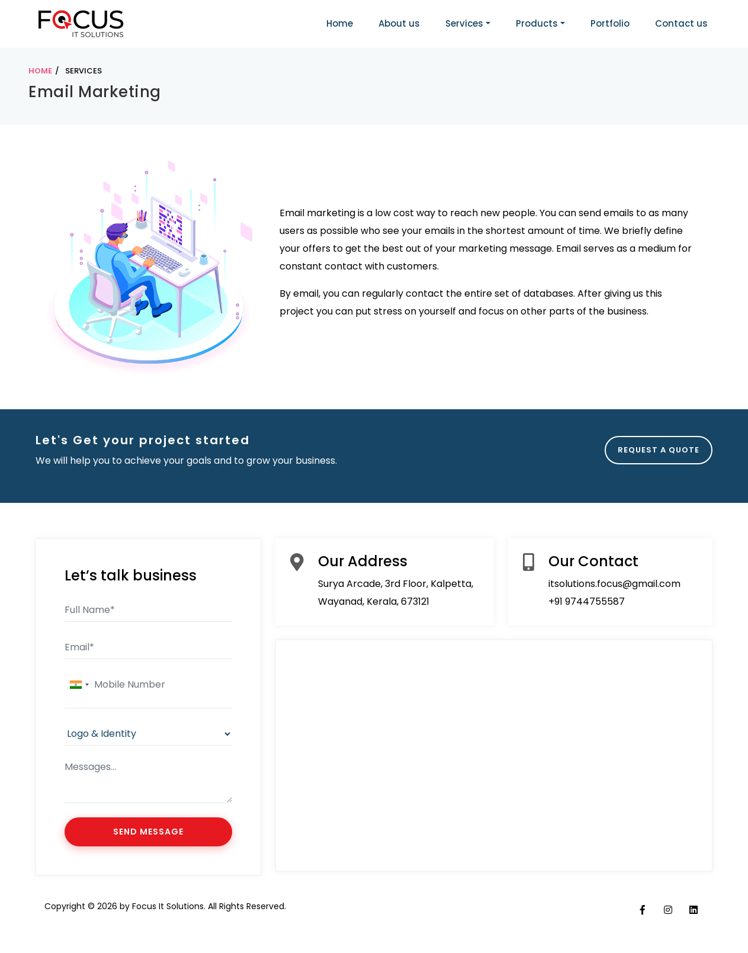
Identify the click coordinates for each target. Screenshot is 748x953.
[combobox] (78, 684)
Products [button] (537, 23)
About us (399, 23)
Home (339, 23)
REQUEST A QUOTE (658, 449)
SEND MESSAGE (148, 832)
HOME (40, 70)
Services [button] (464, 23)
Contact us (681, 23)
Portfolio (610, 23)
